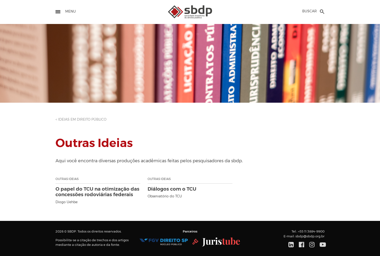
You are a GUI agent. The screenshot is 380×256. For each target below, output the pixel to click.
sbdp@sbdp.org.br (310, 236)
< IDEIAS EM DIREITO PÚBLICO (80, 119)
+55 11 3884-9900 (311, 231)
